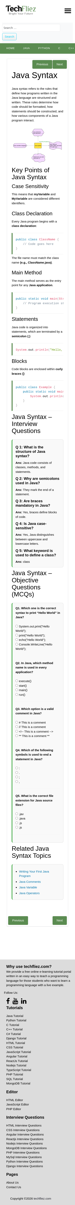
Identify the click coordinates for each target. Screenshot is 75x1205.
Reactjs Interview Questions (24, 1139)
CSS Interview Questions (23, 1130)
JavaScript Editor (17, 1104)
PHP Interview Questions (22, 1152)
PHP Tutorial (14, 1074)
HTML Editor (14, 1100)
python (44, 48)
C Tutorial (12, 1025)
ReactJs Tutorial (17, 1061)
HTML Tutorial (15, 1043)
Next (60, 64)
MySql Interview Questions (24, 1157)
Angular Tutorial (16, 1056)
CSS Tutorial (14, 1047)
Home (10, 48)
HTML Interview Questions (23, 1125)
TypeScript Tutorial (18, 1070)
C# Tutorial (13, 1034)
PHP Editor (13, 1109)
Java (26, 48)
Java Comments (30, 881)
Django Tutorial (16, 1038)
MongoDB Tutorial (18, 1083)
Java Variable (28, 887)
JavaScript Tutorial (18, 1052)
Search (9, 36)
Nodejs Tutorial (16, 1065)
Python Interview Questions (24, 1161)
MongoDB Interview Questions (26, 1148)
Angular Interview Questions (25, 1134)
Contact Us (13, 1187)
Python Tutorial (16, 1020)
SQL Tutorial (14, 1079)
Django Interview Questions (24, 1166)
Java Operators (29, 893)
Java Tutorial (14, 1016)
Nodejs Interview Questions (24, 1143)
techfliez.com (42, 1198)
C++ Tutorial (14, 1029)
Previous (42, 64)
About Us (12, 1182)
